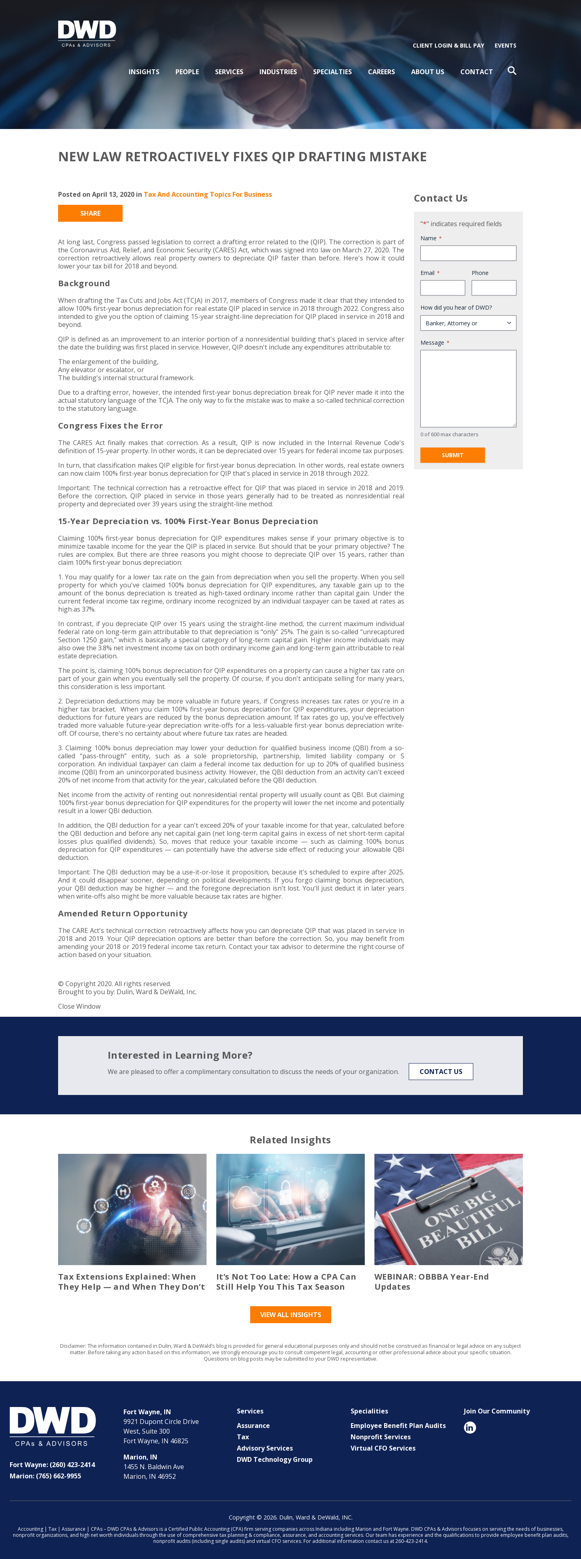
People (187, 69)
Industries (278, 69)
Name (431, 235)
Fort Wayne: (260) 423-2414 (52, 1462)
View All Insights (290, 1311)
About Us (427, 69)
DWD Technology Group (275, 1457)
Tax (243, 1434)
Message (434, 339)
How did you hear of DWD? (456, 305)
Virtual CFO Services (383, 1445)
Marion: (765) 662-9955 (45, 1473)
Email (430, 270)
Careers (381, 69)
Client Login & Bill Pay (448, 42)
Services (229, 69)
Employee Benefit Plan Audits (398, 1423)
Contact (476, 69)
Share (90, 210)
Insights (144, 69)
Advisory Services (265, 1445)
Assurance (253, 1423)
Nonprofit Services (381, 1434)
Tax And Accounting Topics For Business (208, 191)
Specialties (332, 69)
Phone (480, 270)
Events (505, 42)
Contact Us (441, 1068)
